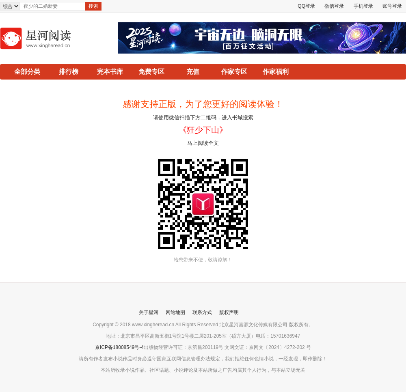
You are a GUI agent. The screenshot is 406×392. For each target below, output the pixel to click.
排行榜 (68, 71)
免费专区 (151, 71)
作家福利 (276, 71)
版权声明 (229, 312)
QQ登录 (306, 6)
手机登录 (363, 6)
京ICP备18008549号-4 (119, 347)
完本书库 (110, 71)
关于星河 (148, 312)
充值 (192, 71)
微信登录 (334, 6)
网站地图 (175, 312)
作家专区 (234, 71)
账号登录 (392, 6)
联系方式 (202, 312)
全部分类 (27, 71)
